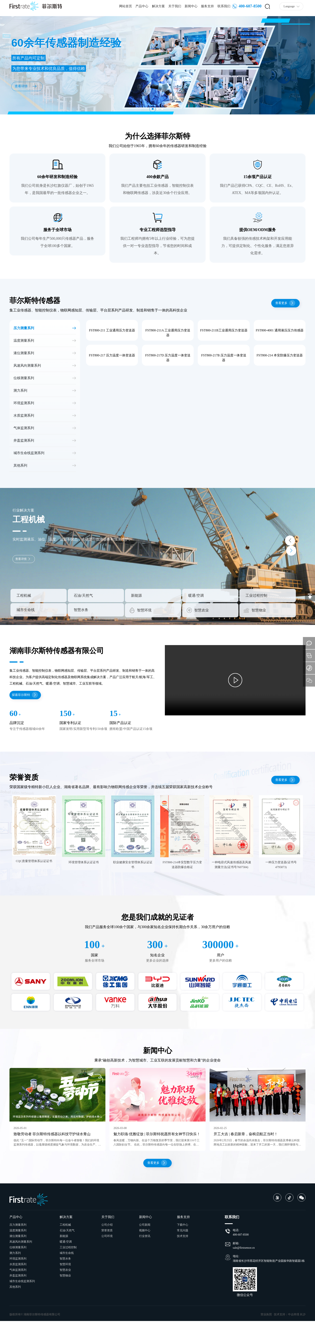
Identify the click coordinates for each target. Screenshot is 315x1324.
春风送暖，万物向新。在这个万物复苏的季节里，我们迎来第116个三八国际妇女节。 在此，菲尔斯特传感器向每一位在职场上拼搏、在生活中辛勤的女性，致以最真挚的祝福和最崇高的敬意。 (156, 1146)
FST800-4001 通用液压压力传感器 (280, 330)
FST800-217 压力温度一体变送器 (112, 355)
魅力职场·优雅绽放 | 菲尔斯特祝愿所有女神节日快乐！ (156, 1136)
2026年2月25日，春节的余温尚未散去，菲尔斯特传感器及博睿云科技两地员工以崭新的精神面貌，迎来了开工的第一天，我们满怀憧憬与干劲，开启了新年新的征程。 (257, 1146)
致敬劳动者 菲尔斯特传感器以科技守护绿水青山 (52, 1136)
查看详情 (25, 559)
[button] (151, 108)
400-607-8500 (246, 8)
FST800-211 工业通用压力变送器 (112, 330)
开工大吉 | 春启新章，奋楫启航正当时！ (246, 1136)
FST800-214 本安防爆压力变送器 (280, 355)
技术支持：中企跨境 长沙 (290, 1317)
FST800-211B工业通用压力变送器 (223, 330)
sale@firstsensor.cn (244, 1250)
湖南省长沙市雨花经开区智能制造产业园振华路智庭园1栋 (269, 1263)
